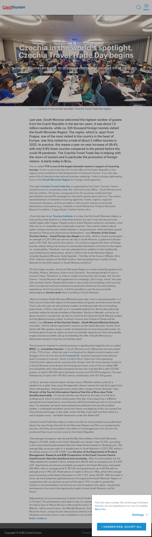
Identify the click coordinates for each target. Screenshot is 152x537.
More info (100, 509)
